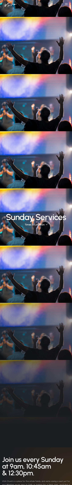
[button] (65, 4)
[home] (10, 3)
